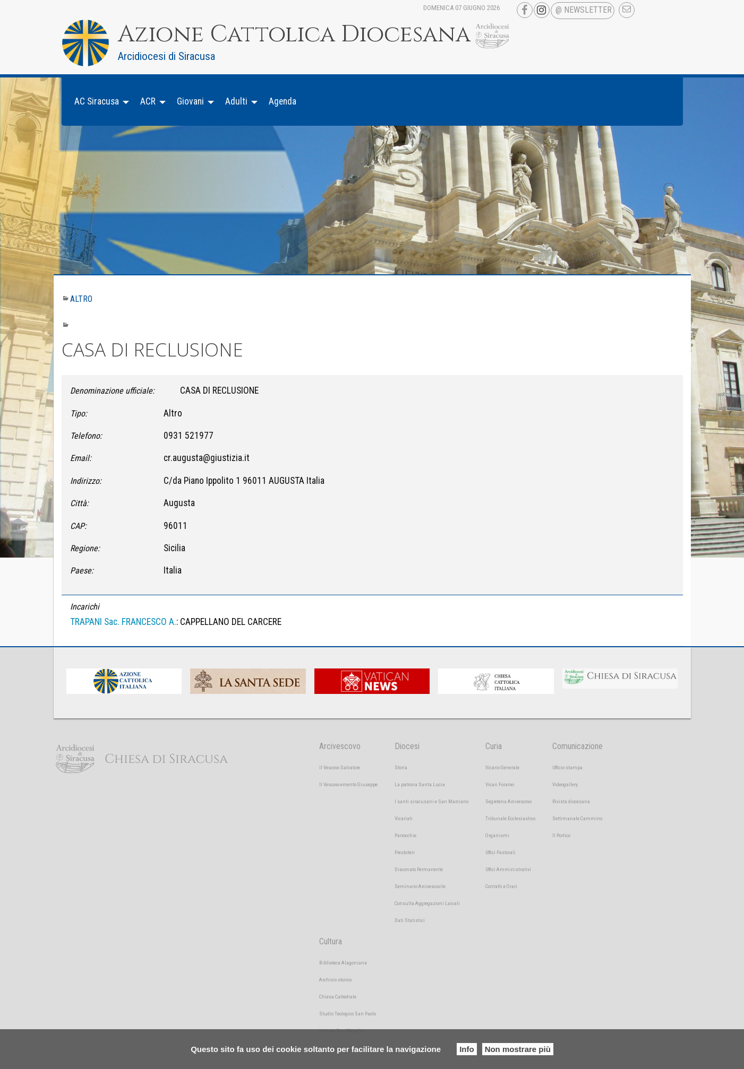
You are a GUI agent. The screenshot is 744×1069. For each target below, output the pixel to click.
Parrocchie (405, 835)
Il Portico (561, 835)
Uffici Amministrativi (508, 869)
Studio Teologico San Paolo (347, 1013)
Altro (81, 299)
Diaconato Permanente (419, 869)
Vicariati (404, 818)
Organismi (497, 835)
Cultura (330, 941)
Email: (80, 458)
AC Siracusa (96, 101)
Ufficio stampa (567, 767)
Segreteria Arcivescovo (508, 801)
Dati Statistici (410, 920)
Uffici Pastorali (500, 852)
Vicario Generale (502, 767)
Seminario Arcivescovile (420, 886)
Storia (401, 767)
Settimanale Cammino (577, 818)
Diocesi (407, 746)
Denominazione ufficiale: (112, 391)
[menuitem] (99, 101)
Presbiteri (405, 852)
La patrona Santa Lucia (420, 784)
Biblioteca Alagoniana (343, 963)
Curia (493, 746)
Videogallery (565, 784)
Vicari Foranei (500, 784)
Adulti (236, 101)
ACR (148, 101)
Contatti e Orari (501, 886)
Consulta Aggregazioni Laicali (427, 903)
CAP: (78, 526)
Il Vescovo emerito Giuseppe (348, 784)
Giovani (190, 101)
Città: (79, 503)
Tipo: (78, 414)
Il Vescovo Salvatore (339, 767)
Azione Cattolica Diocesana (294, 34)
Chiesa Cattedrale (337, 997)
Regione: (85, 548)
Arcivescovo (340, 746)
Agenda (282, 101)
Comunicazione (577, 746)
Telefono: (86, 436)
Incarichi (84, 607)
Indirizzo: (85, 481)
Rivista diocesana (571, 801)
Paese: (81, 571)
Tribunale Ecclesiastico (510, 818)
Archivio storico (335, 980)
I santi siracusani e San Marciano (431, 801)
